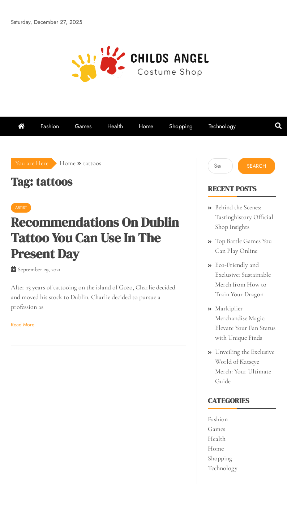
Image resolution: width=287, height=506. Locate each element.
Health (115, 126)
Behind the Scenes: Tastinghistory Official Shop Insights (244, 217)
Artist (21, 207)
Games (83, 126)
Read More (22, 324)
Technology (222, 126)
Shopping (181, 126)
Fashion (49, 126)
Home (146, 126)
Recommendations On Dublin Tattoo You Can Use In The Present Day (95, 237)
